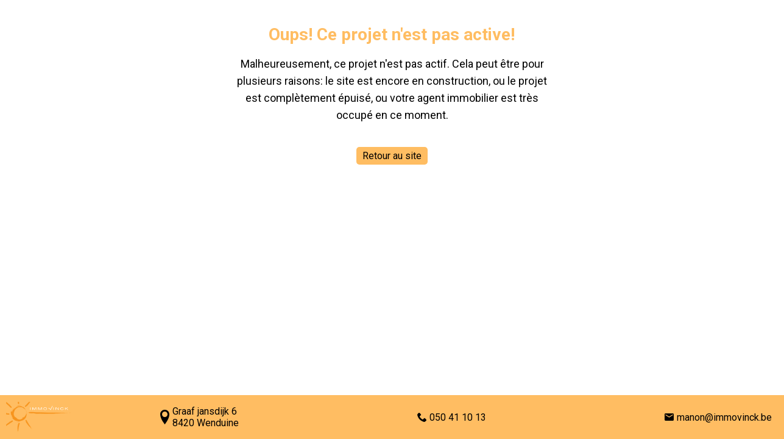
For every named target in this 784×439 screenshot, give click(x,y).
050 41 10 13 (457, 417)
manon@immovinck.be (724, 417)
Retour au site (392, 156)
